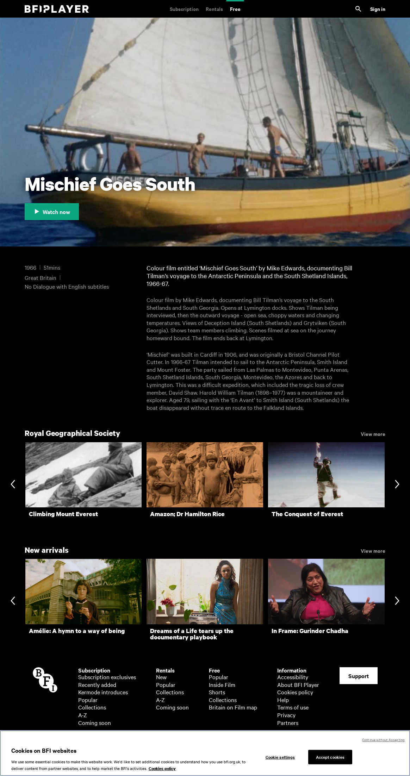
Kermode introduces (103, 692)
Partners (287, 722)
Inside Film (222, 684)
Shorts (217, 692)
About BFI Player (298, 684)
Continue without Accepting (383, 739)
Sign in (377, 8)
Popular (88, 699)
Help (283, 699)
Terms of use (293, 707)
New (161, 677)
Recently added (97, 684)
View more (373, 433)
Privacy (286, 715)
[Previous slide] (12, 484)
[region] (205, 753)
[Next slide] (397, 484)
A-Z (82, 715)
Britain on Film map (233, 707)
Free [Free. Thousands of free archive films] (235, 8)
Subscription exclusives (107, 677)
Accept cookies (330, 756)
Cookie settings (280, 756)
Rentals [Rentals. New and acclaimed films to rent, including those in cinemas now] (214, 8)
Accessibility (292, 677)
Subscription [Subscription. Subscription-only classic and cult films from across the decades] (184, 8)
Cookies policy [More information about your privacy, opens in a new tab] (162, 768)
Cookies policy (295, 692)
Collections (92, 707)
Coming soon (94, 722)
